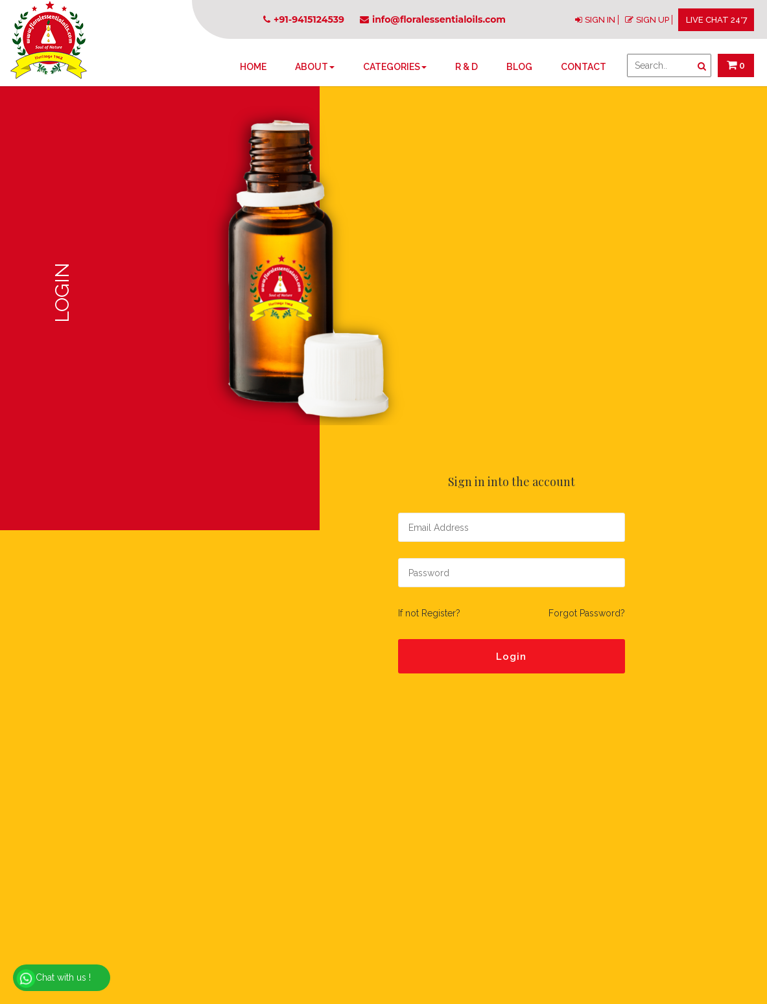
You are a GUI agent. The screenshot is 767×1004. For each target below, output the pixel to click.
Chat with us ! (53, 978)
